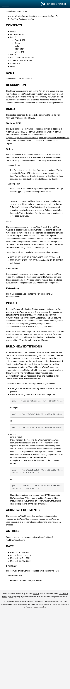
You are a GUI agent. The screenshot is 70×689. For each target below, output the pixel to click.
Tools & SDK (20, 40)
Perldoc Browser (53, 4)
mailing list (34, 604)
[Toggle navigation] (5, 4)
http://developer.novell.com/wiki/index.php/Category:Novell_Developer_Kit (37, 138)
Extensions (19, 52)
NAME (13, 31)
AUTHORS (15, 63)
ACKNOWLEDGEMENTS (21, 61)
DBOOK (36, 594)
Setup (17, 43)
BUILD (13, 37)
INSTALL (14, 55)
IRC (41, 604)
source (19, 11)
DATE (12, 66)
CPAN (25, 11)
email (11, 596)
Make (17, 46)
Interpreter (19, 49)
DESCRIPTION (16, 34)
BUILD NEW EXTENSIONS (22, 58)
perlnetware (11, 11)
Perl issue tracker (21, 604)
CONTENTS (14, 25)
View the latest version (24, 19)
